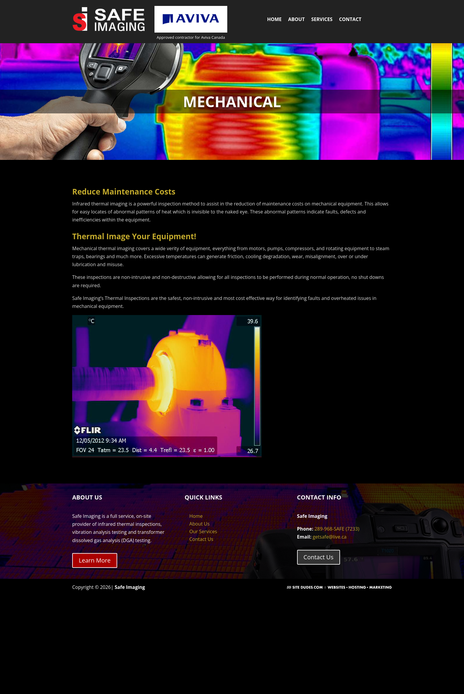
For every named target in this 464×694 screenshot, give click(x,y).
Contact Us (201, 539)
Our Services (203, 531)
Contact (350, 20)
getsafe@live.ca (329, 537)
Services (322, 20)
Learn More (95, 560)
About (296, 20)
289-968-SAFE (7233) (337, 529)
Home (274, 20)
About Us (199, 523)
